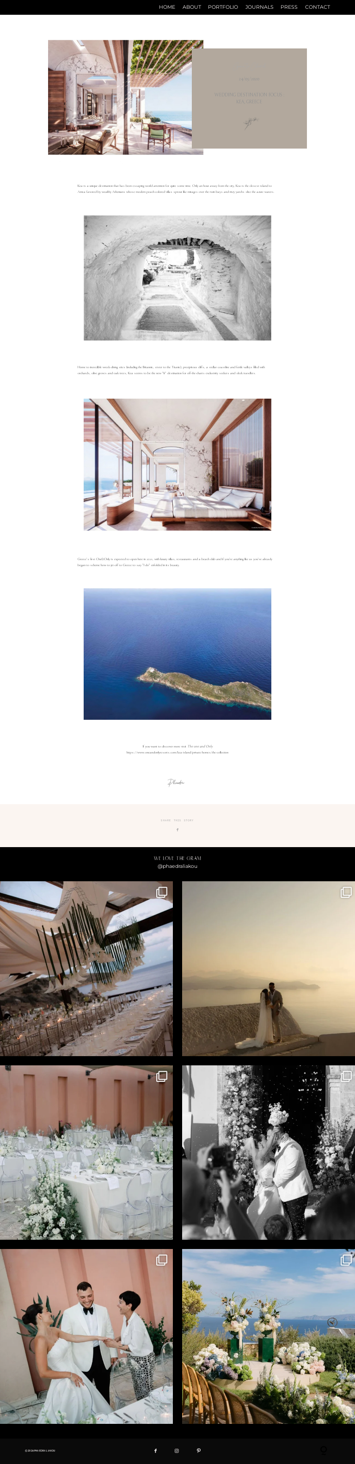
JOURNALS (259, 7)
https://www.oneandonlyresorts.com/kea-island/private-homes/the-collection (177, 752)
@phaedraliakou (177, 866)
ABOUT (192, 7)
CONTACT (317, 7)
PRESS (289, 7)
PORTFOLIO (223, 7)
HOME (167, 7)
